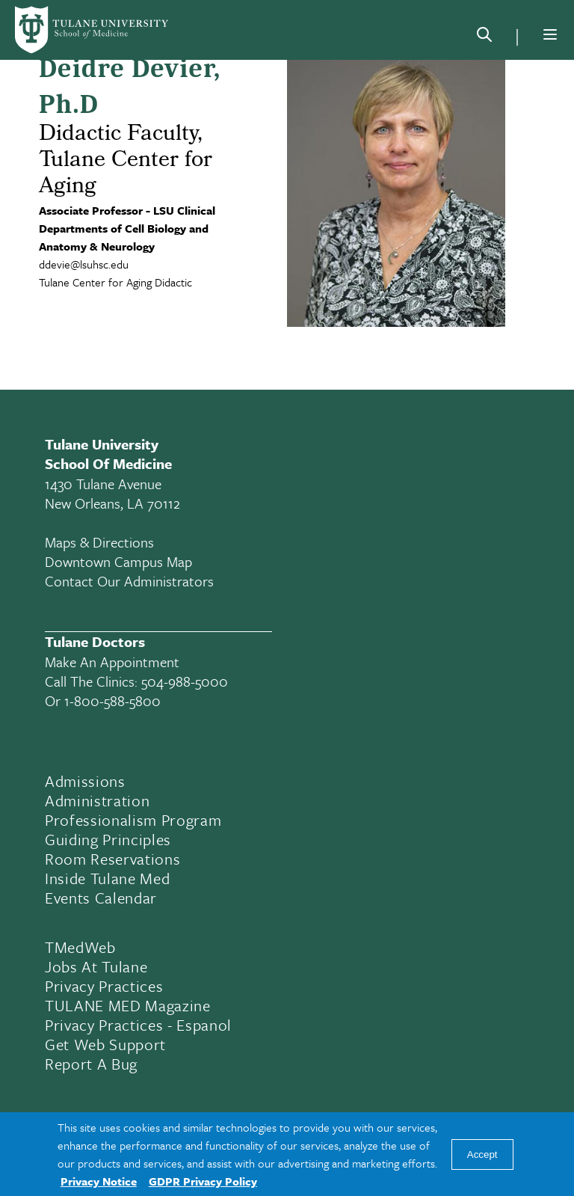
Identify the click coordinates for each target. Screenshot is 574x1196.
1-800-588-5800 (112, 700)
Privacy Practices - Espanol (138, 1024)
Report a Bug (91, 1063)
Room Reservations (112, 858)
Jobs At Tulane (96, 966)
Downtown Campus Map (118, 561)
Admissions (85, 781)
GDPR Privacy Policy (203, 1181)
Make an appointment (112, 661)
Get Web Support (105, 1044)
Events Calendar (101, 897)
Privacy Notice (99, 1181)
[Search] (484, 37)
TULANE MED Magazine (128, 1005)
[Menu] (550, 34)
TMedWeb (80, 947)
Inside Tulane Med (107, 878)
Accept (482, 1154)
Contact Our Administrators (129, 581)
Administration (97, 800)
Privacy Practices (104, 986)
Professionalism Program (133, 820)
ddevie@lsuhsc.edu (84, 264)
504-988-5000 (184, 681)
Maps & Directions (99, 542)
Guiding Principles (108, 839)
